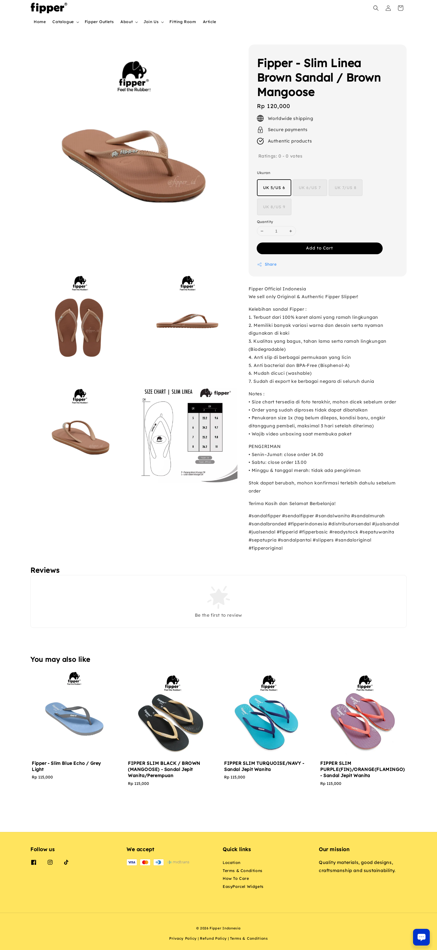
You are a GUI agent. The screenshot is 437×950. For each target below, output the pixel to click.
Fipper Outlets (99, 21)
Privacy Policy (183, 938)
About (126, 21)
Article (209, 21)
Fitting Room (182, 21)
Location (232, 862)
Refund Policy (213, 938)
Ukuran (263, 172)
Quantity (265, 221)
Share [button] (267, 264)
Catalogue (63, 21)
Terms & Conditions (243, 870)
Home (40, 21)
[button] (376, 8)
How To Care (236, 878)
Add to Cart (319, 248)
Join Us (151, 21)
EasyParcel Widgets (243, 886)
